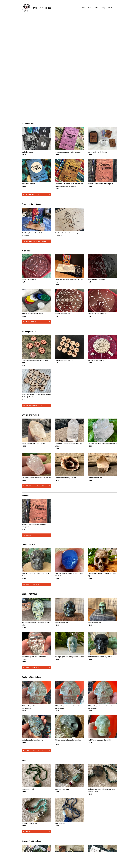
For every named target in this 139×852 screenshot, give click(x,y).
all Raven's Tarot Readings (33, 813)
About (89, 8)
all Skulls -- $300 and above (33, 649)
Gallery (103, 8)
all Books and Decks (31, 93)
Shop (83, 8)
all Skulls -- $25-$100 (31, 482)
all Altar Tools (29, 220)
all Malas (27, 730)
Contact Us (25, 845)
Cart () (110, 8)
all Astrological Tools (32, 303)
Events (96, 8)
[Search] (116, 8)
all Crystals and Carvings (33, 384)
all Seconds (28, 433)
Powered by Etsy (105, 839)
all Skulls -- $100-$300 (31, 566)
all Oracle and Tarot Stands (34, 139)
